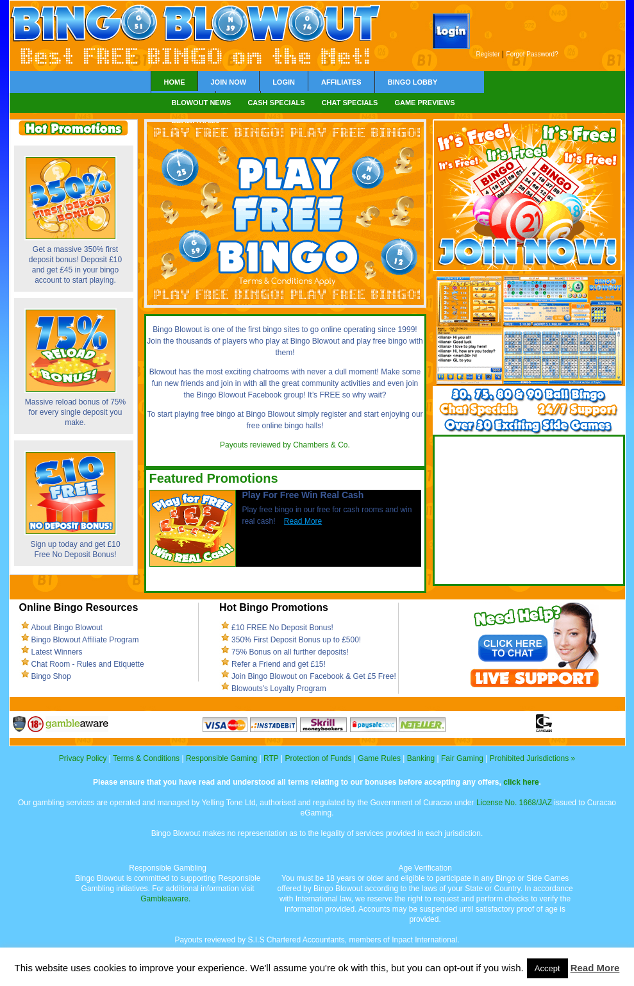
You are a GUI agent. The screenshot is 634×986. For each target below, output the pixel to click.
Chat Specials (350, 102)
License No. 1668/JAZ (514, 802)
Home (174, 82)
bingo (272, 329)
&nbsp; (529, 510)
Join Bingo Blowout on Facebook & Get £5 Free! (313, 676)
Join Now (229, 82)
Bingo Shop (51, 676)
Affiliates (341, 82)
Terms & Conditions (146, 758)
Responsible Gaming (221, 758)
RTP (271, 758)
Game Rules (379, 758)
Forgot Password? (532, 54)
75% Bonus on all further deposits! (290, 652)
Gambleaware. (165, 898)
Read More (303, 521)
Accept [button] (547, 968)
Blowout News (201, 102)
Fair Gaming (462, 758)
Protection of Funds (318, 758)
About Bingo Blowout (67, 627)
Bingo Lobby (413, 82)
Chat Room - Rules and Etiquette (87, 664)
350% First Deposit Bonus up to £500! (296, 639)
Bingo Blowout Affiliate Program (85, 639)
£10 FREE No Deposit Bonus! (282, 627)
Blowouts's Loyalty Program (278, 688)
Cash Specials (275, 102)
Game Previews (424, 102)
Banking (421, 758)
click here (520, 782)
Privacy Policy (83, 758)
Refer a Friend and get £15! (278, 664)
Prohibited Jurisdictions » (532, 758)
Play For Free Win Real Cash (303, 495)
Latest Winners (57, 652)
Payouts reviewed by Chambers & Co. (285, 444)
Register (488, 54)
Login (283, 82)
